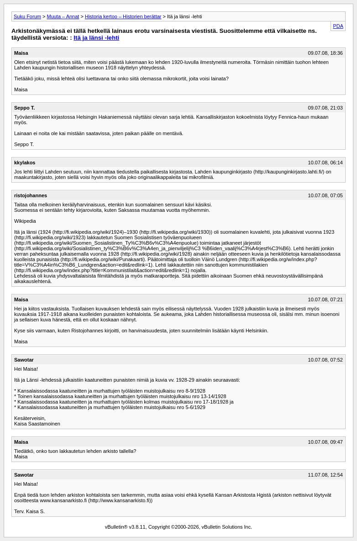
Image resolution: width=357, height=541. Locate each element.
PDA (338, 26)
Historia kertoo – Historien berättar (123, 16)
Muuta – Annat (63, 16)
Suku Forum (27, 16)
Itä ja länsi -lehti (96, 37)
